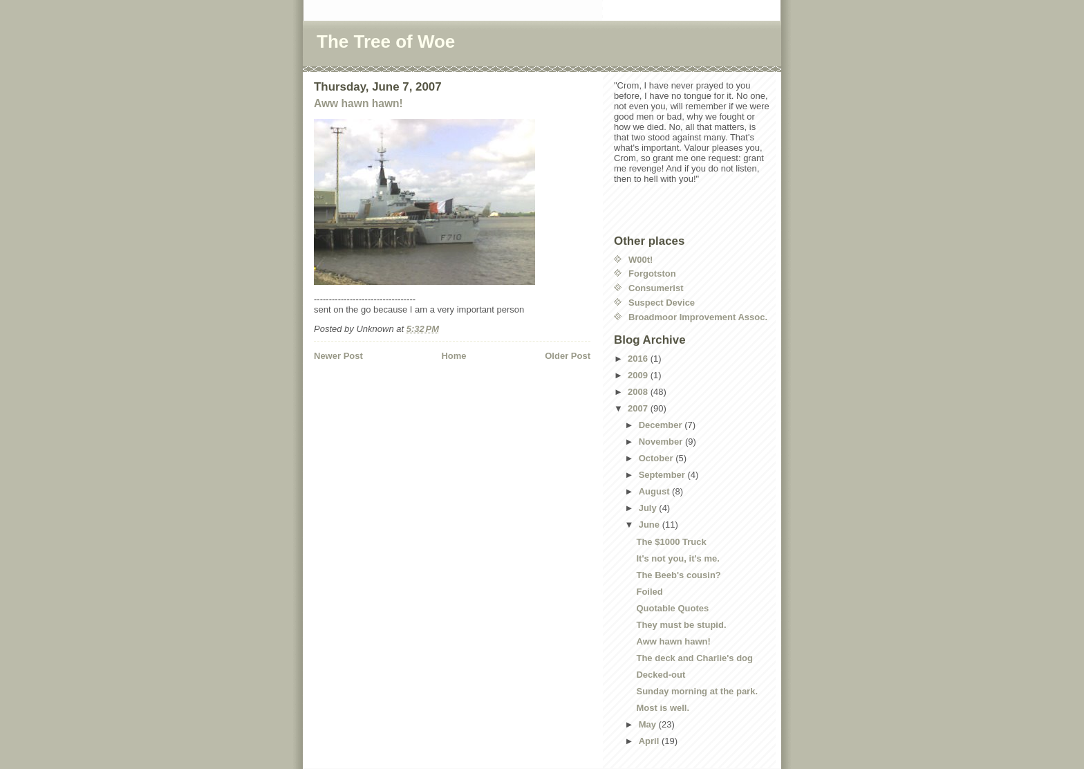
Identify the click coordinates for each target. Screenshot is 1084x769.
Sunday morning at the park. (697, 691)
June (650, 524)
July (649, 508)
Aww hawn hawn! (358, 103)
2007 (639, 408)
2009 (639, 375)
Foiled (649, 591)
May (649, 724)
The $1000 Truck (671, 542)
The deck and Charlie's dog (694, 658)
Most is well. (662, 708)
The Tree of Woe (386, 41)
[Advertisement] (395, 390)
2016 (639, 358)
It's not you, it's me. (677, 558)
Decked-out (660, 674)
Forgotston (652, 273)
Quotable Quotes (672, 608)
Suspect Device (661, 302)
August (655, 491)
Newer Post (338, 356)
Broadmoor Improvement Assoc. (697, 317)
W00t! (640, 259)
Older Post (567, 356)
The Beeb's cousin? (678, 575)
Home (453, 356)
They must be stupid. (681, 625)
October (657, 458)
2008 (639, 392)
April (650, 741)
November (662, 441)
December (661, 425)
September (663, 475)
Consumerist (655, 288)
